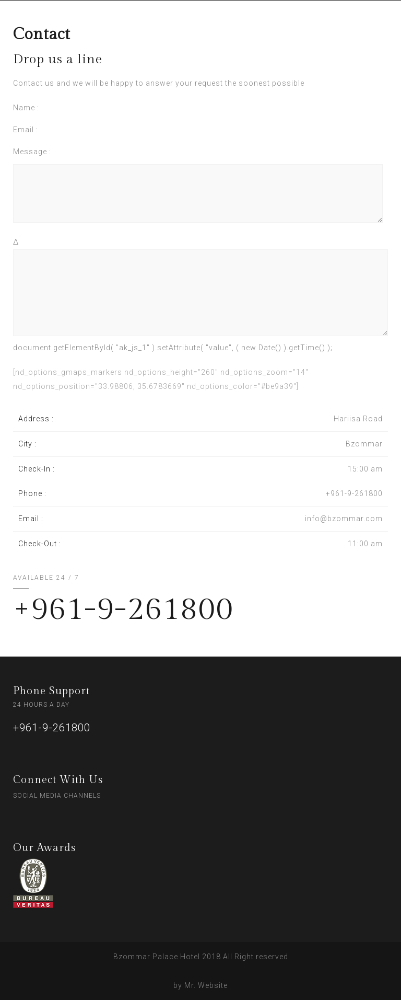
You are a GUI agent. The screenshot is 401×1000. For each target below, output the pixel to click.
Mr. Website (206, 985)
